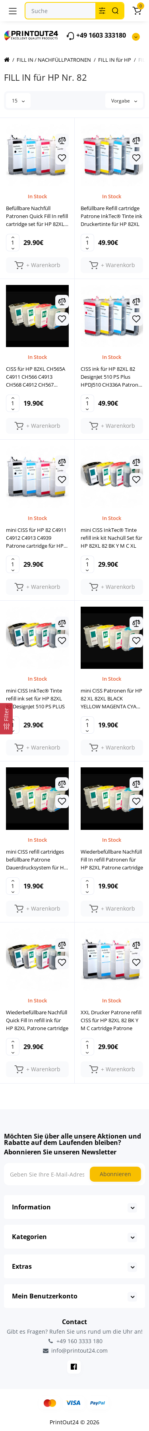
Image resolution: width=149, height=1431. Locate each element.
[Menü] (12, 10)
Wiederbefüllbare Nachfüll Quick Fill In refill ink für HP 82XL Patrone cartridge (37, 1020)
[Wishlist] (62, 158)
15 (18, 100)
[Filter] (6, 718)
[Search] (115, 10)
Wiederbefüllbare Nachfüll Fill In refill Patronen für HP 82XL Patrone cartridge (112, 859)
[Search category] (102, 10)
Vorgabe (124, 100)
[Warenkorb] (136, 10)
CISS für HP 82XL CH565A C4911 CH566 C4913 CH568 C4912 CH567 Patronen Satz (35, 377)
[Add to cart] (37, 265)
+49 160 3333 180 (75, 1341)
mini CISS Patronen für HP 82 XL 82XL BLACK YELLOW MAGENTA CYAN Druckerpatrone (111, 698)
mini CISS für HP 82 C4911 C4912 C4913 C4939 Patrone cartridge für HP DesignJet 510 (36, 538)
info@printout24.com (75, 1350)
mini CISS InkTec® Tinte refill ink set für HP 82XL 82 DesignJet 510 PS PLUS (35, 698)
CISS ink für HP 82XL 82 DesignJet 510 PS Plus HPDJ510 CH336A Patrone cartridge (111, 377)
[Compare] (62, 140)
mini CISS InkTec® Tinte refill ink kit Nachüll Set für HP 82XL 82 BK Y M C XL (111, 537)
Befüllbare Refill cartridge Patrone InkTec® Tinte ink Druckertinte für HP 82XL (111, 216)
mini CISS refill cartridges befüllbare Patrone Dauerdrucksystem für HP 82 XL (36, 859)
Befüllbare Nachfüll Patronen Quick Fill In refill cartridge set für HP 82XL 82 (37, 216)
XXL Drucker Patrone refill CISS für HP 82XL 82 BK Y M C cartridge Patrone (111, 1020)
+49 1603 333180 (96, 35)
